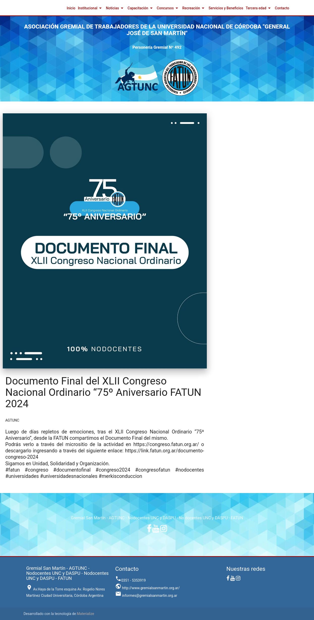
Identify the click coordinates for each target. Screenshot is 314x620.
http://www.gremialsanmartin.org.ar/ (147, 588)
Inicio (71, 8)
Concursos (168, 8)
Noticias (115, 8)
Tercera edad (259, 8)
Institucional (90, 8)
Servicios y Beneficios (226, 8)
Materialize (85, 614)
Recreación (194, 8)
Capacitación (141, 8)
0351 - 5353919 (130, 580)
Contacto (282, 8)
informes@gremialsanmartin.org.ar (146, 595)
